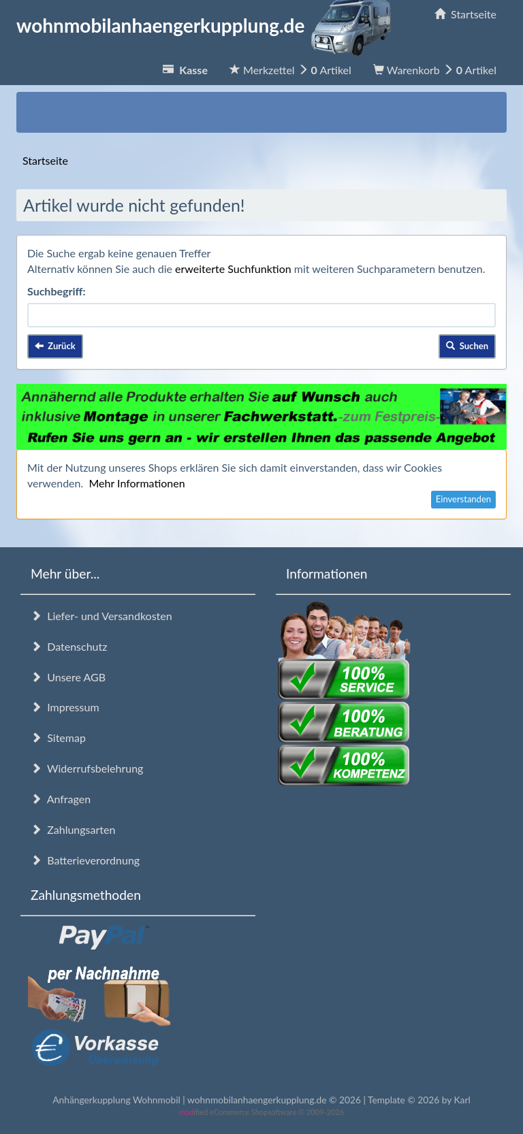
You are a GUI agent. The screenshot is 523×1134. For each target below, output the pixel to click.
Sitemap (58, 737)
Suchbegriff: (56, 291)
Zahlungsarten (73, 829)
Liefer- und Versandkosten (101, 615)
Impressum (65, 706)
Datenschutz (69, 646)
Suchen (467, 345)
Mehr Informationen (137, 482)
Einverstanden (463, 498)
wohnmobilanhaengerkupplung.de (207, 25)
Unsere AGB (68, 676)
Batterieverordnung (85, 860)
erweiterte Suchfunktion (233, 268)
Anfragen (61, 798)
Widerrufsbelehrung (87, 768)
